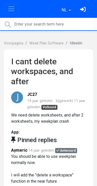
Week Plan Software (46, 43)
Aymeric (19, 150)
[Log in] (83, 10)
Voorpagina (13, 43)
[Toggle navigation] (11, 9)
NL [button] (65, 9)
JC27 (32, 94)
